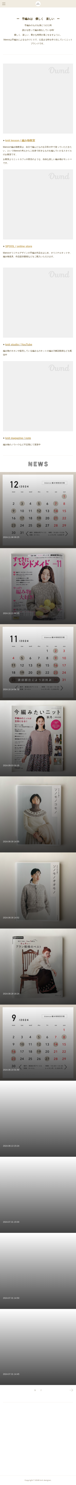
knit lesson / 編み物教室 (20, 140)
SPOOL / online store (18, 246)
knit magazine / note (18, 438)
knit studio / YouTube (18, 344)
